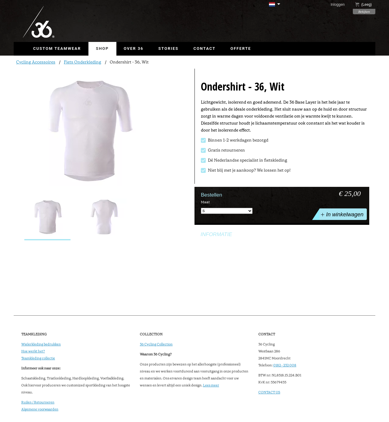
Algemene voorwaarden (39, 409)
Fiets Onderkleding (82, 62)
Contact (204, 48)
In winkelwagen (341, 214)
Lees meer (211, 385)
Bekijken (364, 11)
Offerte (240, 48)
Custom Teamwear (57, 48)
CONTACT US (269, 392)
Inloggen (338, 4)
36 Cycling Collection (156, 344)
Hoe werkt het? (33, 351)
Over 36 (133, 48)
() (363, 4)
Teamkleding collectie (38, 358)
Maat (205, 202)
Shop (102, 48)
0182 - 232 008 (284, 365)
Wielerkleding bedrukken (41, 344)
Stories (168, 48)
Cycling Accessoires (35, 62)
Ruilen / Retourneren (37, 402)
